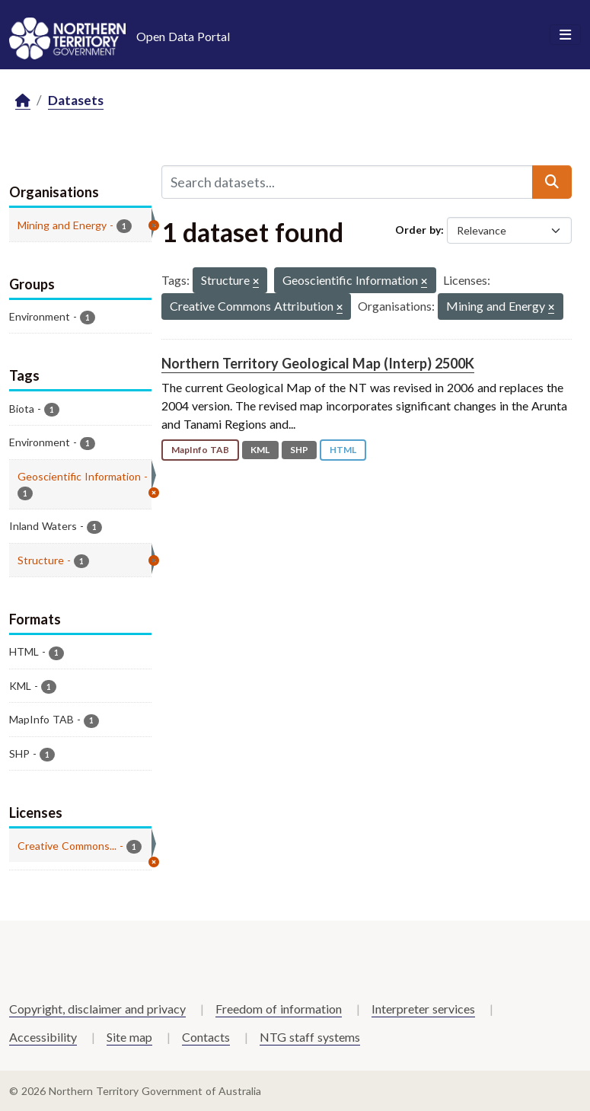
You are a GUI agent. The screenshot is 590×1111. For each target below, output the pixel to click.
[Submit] (552, 182)
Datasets (76, 100)
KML (259, 449)
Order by (418, 229)
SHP (299, 449)
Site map (129, 1037)
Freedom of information (278, 1008)
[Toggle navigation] (565, 35)
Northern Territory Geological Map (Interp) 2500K (317, 363)
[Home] (22, 101)
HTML (343, 449)
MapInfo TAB (200, 449)
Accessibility (43, 1037)
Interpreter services (423, 1008)
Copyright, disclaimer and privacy (97, 1008)
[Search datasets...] (347, 182)
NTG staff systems (310, 1037)
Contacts (206, 1037)
